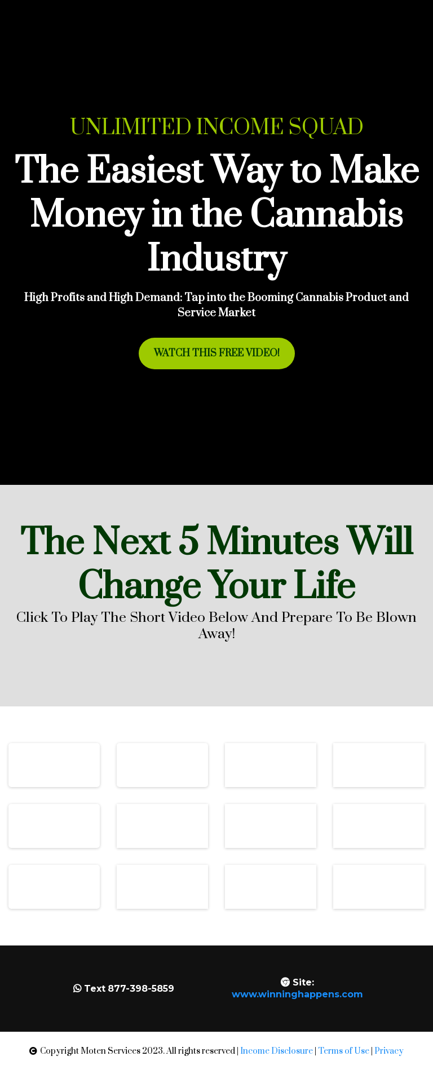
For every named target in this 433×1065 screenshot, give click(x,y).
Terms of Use (343, 1051)
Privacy (389, 1051)
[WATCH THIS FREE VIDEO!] (217, 353)
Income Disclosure (276, 1051)
